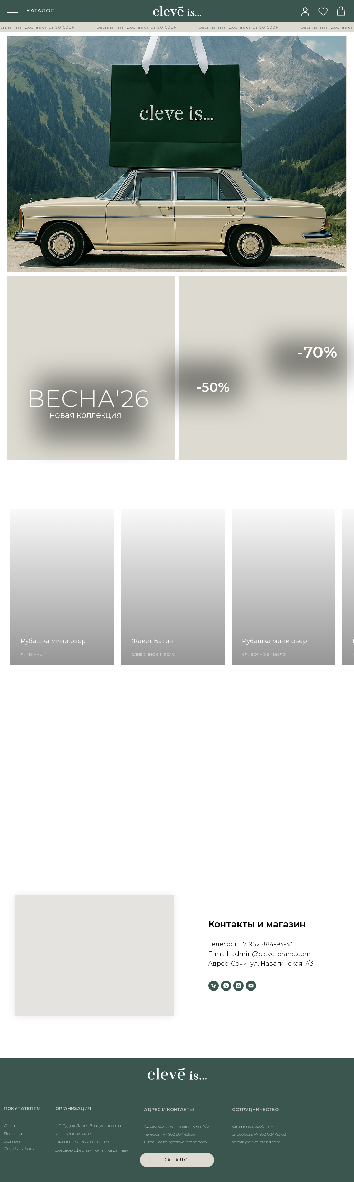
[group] (62, 587)
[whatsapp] (226, 986)
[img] (305, 11)
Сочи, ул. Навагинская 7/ (270, 963)
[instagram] (238, 986)
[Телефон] (213, 986)
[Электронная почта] (251, 986)
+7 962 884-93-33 (266, 944)
